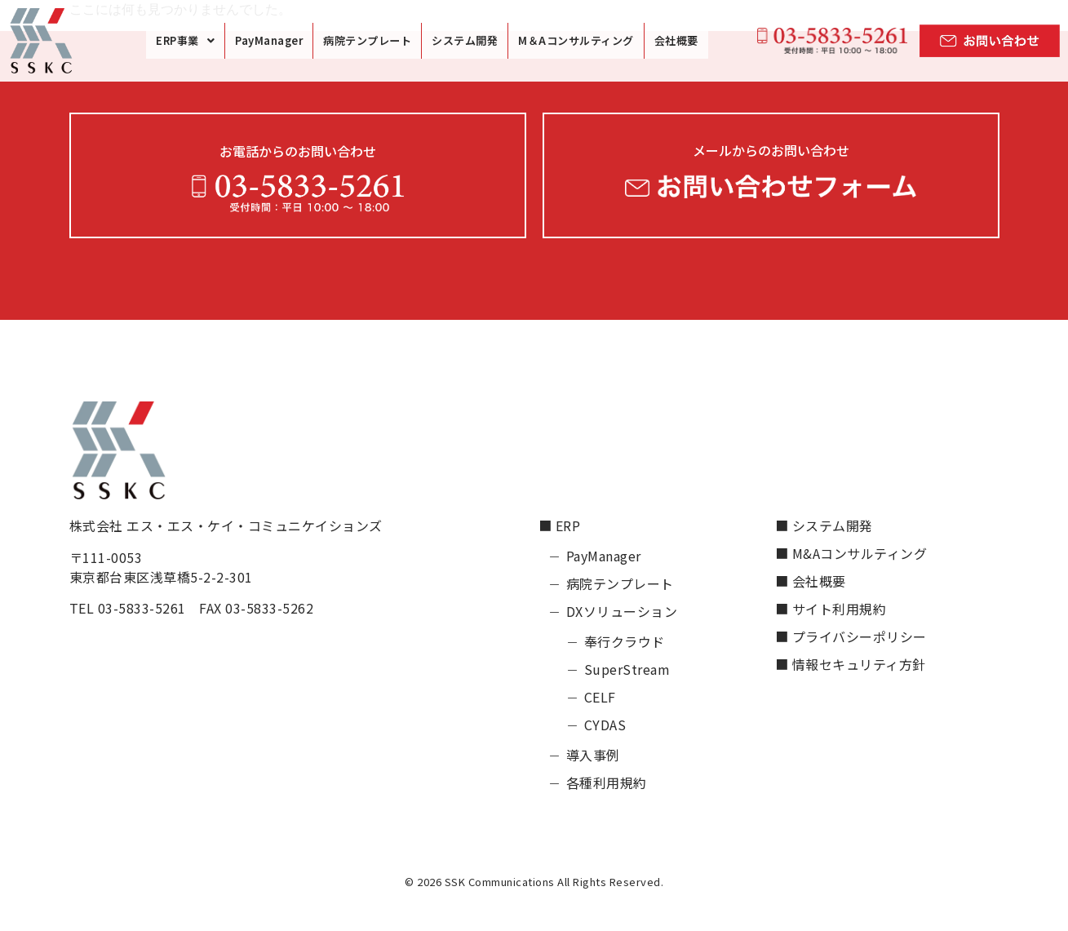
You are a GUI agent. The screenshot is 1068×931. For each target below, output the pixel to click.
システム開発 (465, 40)
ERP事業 (185, 40)
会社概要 (676, 40)
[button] (185, 41)
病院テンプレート (367, 40)
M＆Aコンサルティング (576, 40)
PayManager (269, 40)
